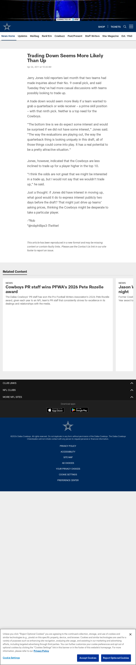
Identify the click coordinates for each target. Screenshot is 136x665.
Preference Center (68, 480)
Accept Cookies (88, 657)
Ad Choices (68, 463)
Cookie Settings (68, 474)
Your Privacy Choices (68, 468)
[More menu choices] (131, 26)
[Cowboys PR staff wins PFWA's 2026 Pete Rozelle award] (58, 294)
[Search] (124, 26)
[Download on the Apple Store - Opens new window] (55, 410)
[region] (68, 647)
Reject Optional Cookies (116, 657)
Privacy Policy (68, 446)
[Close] (130, 634)
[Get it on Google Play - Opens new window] (79, 411)
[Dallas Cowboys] (68, 426)
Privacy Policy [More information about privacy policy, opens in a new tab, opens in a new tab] (41, 651)
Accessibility (68, 451)
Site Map (68, 457)
